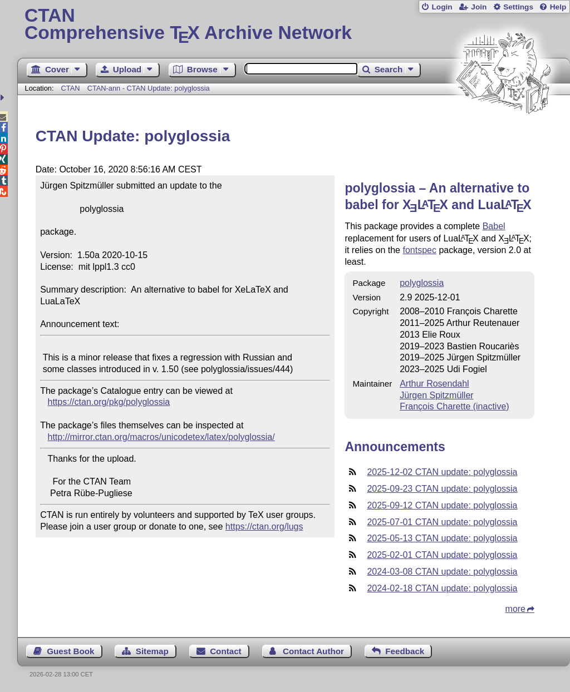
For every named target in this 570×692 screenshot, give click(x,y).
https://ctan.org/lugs (264, 526)
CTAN (70, 88)
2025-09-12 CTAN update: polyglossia (442, 505)
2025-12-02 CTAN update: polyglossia (442, 472)
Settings (518, 7)
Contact (226, 651)
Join (479, 7)
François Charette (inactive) (454, 406)
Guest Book (70, 651)
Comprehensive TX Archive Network (293, 25)
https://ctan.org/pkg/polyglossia (109, 402)
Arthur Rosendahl (434, 383)
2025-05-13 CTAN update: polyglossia (442, 538)
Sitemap (152, 651)
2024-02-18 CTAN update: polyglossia (442, 588)
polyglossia (422, 283)
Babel (494, 226)
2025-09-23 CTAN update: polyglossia (442, 488)
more (515, 609)
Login (441, 7)
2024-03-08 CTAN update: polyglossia (442, 571)
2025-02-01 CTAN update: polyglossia (442, 555)
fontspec (419, 250)
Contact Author (313, 651)
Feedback (404, 651)
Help (558, 7)
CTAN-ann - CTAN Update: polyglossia (148, 88)
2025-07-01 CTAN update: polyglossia (442, 522)
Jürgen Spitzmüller (437, 395)
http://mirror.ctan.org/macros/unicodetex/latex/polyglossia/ (161, 437)
